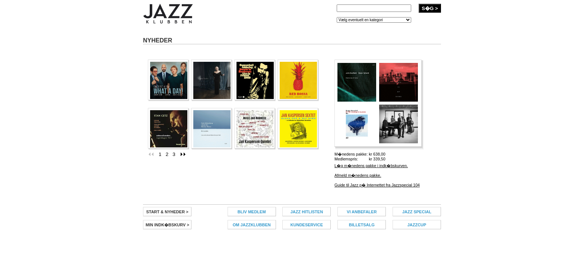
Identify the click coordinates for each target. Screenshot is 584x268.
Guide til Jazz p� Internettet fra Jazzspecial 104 (377, 185)
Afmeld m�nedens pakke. (357, 175)
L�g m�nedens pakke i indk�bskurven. (371, 165)
